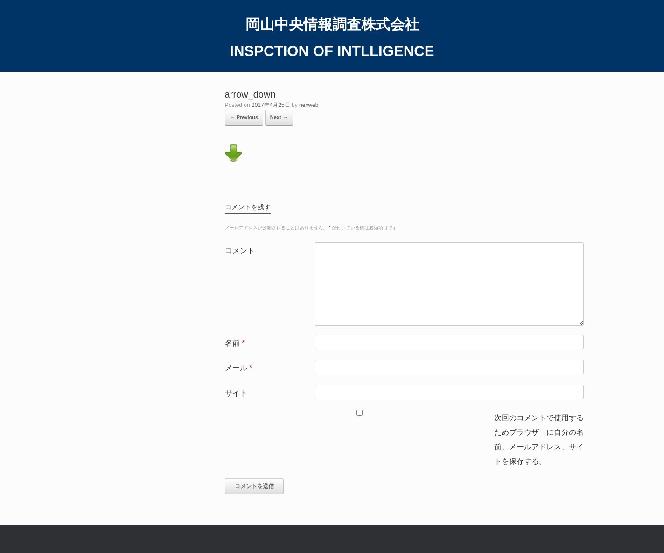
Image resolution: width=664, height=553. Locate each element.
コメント (240, 251)
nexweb (308, 105)
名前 (235, 343)
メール (238, 368)
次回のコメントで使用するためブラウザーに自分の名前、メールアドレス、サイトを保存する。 (539, 440)
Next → (279, 117)
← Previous (244, 117)
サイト (236, 393)
